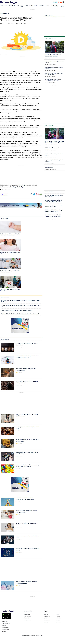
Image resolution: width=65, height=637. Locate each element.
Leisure (47, 5)
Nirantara (41, 5)
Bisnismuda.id (27, 616)
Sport (31, 5)
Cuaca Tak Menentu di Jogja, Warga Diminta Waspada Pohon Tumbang (53, 215)
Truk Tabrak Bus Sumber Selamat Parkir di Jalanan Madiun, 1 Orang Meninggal (20, 313)
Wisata (26, 5)
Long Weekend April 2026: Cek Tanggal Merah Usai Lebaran (54, 161)
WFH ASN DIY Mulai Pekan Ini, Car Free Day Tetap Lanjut (54, 196)
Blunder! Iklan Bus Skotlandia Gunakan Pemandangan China (52, 167)
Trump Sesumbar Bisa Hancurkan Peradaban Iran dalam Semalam (16, 310)
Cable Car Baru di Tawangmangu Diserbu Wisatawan (53, 148)
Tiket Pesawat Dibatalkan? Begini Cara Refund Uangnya (54, 154)
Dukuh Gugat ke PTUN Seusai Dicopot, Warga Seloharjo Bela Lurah (54, 210)
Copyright (4, 625)
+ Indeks (62, 6)
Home (1, 5)
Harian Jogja (22, 185)
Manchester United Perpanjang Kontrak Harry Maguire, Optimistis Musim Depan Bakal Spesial (20, 301)
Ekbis (17, 5)
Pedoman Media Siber (6, 623)
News (5, 5)
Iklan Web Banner (5, 629)
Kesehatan (5, 194)
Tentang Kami (5, 621)
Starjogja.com (27, 620)
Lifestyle (6, 13)
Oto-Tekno (21, 6)
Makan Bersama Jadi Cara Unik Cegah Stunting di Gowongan (54, 205)
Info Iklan (4, 631)
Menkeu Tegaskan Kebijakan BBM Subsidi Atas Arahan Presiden (54, 68)
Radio (52, 5)
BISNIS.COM (27, 614)
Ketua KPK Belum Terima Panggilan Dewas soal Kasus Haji (54, 62)
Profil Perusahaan (5, 627)
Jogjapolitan (12, 5)
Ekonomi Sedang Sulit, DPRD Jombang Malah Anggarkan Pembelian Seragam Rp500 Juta (21, 306)
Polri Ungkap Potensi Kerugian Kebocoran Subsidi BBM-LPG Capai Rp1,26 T (53, 80)
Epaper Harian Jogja (18, 187)
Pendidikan (58, 622)
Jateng (35, 5)
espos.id (26, 618)
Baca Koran (56, 6)
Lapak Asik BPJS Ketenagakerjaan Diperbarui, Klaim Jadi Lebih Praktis (54, 74)
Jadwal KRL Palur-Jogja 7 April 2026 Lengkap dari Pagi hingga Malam (53, 201)
